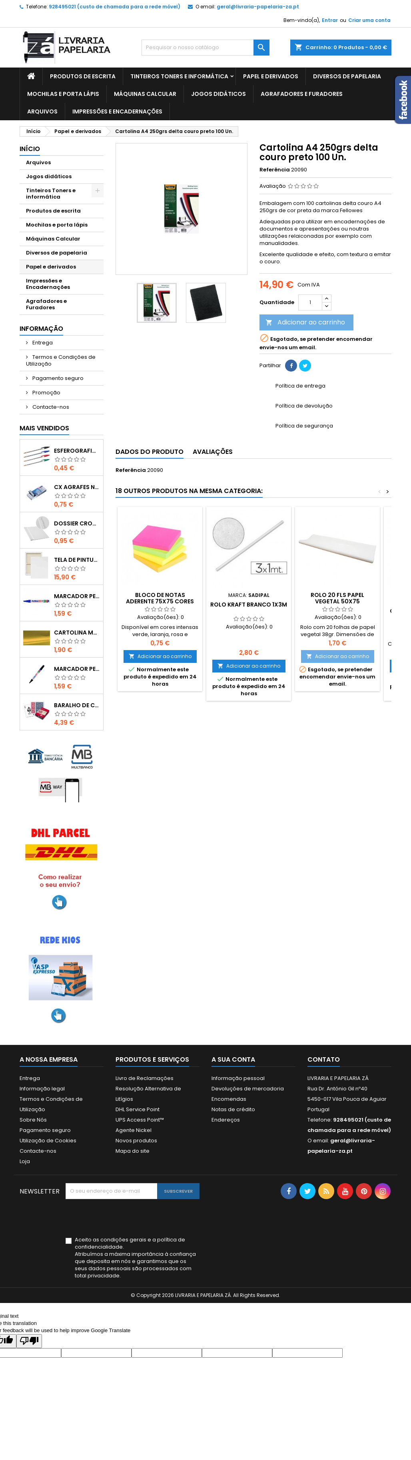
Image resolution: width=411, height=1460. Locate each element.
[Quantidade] (310, 302)
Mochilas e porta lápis (63, 94)
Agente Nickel (134, 1130)
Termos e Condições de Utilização (61, 360)
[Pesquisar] (205, 48)
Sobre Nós (33, 1120)
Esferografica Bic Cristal (77, 451)
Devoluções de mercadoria (247, 1088)
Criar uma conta (369, 20)
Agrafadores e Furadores (302, 94)
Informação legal (42, 1088)
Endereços (225, 1120)
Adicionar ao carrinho (305, 322)
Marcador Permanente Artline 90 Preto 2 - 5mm (77, 669)
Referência (274, 169)
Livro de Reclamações (145, 1078)
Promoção (45, 392)
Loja (25, 1161)
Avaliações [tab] (213, 451)
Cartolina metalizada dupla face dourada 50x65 (77, 632)
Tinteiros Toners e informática (179, 76)
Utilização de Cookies (48, 1140)
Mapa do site (133, 1151)
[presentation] (126, 1218)
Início (30, 148)
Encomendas (228, 1099)
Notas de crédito (233, 1109)
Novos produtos (136, 1140)
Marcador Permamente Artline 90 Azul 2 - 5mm (77, 596)
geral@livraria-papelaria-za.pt (258, 6)
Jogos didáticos (218, 94)
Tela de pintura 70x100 (77, 560)
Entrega (42, 342)
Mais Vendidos (44, 428)
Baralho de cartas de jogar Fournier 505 (77, 705)
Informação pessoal (238, 1078)
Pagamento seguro (57, 378)
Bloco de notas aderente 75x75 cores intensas (160, 601)
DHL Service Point (138, 1109)
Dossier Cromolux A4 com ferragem (77, 523)
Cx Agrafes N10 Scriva (77, 487)
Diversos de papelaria (347, 76)
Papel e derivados (270, 76)
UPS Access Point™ (140, 1120)
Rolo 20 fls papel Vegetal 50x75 (337, 598)
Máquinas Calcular (145, 94)
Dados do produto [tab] (150, 451)
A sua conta (233, 1059)
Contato (323, 1059)
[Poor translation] (29, 1341)
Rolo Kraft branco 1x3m (248, 605)
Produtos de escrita (83, 76)
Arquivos (42, 111)
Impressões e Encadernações (117, 111)
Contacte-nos (50, 407)
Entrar (330, 20)
